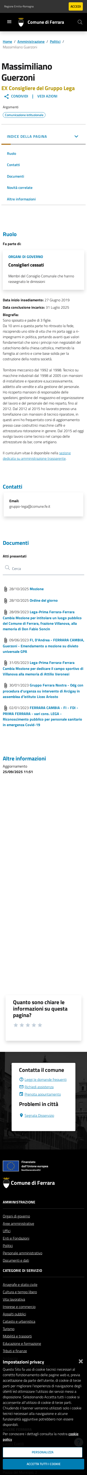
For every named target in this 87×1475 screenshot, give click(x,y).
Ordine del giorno (44, 600)
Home (7, 41)
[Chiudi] (80, 1360)
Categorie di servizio (22, 1281)
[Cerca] (80, 22)
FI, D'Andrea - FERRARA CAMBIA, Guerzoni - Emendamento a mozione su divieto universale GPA (43, 645)
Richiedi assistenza (36, 1098)
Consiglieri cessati (26, 264)
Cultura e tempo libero (20, 1303)
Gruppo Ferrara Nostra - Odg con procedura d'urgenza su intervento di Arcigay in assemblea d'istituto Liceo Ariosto (43, 690)
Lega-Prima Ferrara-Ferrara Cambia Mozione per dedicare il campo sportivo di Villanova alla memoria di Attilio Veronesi (43, 668)
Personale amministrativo (22, 1264)
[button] (43, 137)
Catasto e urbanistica (19, 1332)
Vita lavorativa (14, 1310)
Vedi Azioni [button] (43, 96)
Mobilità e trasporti (17, 1347)
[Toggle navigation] (9, 21)
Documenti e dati (16, 1271)
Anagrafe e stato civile (20, 1295)
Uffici (6, 1242)
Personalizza (42, 1452)
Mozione (37, 589)
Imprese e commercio (19, 1317)
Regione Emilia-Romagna (19, 6)
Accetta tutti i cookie (44, 1463)
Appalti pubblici (14, 1325)
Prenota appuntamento (40, 1105)
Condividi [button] (16, 96)
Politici (55, 41)
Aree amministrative (18, 1234)
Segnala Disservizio (36, 1126)
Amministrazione (31, 41)
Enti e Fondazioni (16, 1249)
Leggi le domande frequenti (43, 1090)
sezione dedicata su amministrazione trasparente (37, 455)
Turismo (8, 1340)
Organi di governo (16, 1227)
